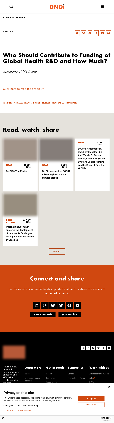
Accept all (91, 398)
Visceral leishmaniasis (64, 103)
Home (6, 17)
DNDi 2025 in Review (16, 171)
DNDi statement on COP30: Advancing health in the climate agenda (56, 174)
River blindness (41, 103)
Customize (8, 410)
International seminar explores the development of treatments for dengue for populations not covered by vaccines (20, 233)
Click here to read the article (22, 89)
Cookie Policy (24, 410)
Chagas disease (23, 103)
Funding (8, 103)
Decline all (91, 404)
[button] (77, 33)
